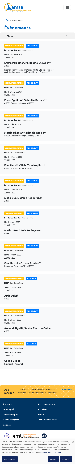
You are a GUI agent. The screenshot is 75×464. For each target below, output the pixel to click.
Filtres (10, 35)
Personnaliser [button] (9, 459)
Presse (40, 414)
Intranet (7, 424)
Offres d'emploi (10, 414)
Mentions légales (11, 419)
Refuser (53, 459)
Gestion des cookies (47, 419)
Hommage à (8, 409)
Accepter (66, 459)
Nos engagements (46, 404)
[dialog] (37, 451)
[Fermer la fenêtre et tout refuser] (73, 440)
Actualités (42, 409)
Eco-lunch (31, 278)
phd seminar (32, 45)
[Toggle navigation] (67, 7)
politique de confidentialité (50, 452)
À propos (7, 404)
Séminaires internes (14, 45)
